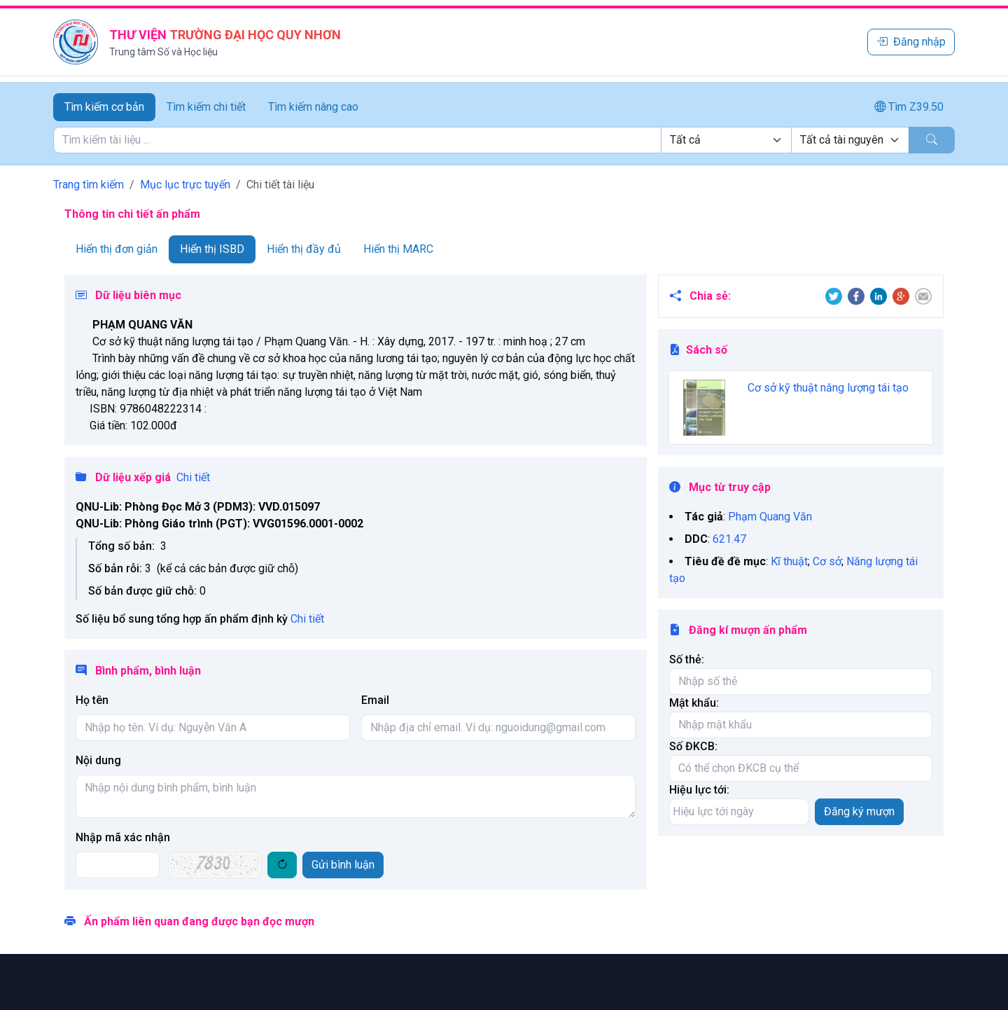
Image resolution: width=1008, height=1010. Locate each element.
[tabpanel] (504, 140)
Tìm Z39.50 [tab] (909, 106)
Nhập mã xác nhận (123, 837)
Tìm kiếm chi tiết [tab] (206, 106)
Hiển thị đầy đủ (304, 249)
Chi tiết (193, 477)
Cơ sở (827, 561)
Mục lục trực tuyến (185, 184)
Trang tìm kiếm (88, 184)
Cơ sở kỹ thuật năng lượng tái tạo (828, 387)
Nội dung (98, 760)
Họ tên (92, 700)
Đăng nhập (911, 41)
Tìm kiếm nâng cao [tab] (313, 106)
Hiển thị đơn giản (117, 249)
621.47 (729, 539)
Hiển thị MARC (398, 249)
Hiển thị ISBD (212, 249)
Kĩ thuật (789, 561)
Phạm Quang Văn (770, 516)
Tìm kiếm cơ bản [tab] (104, 106)
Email (375, 700)
